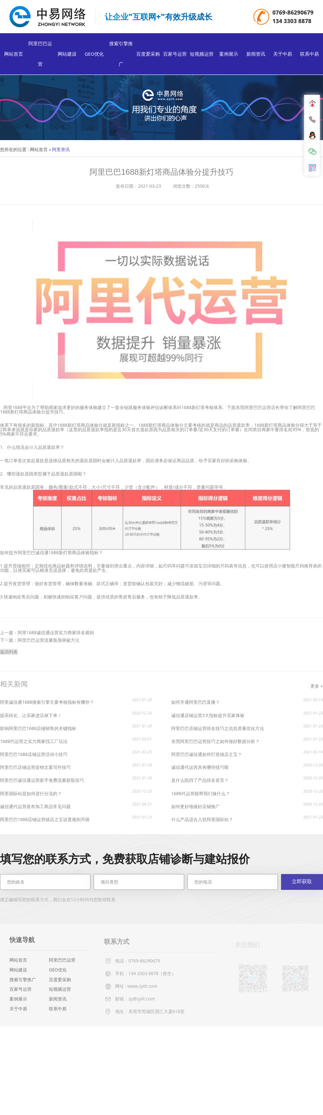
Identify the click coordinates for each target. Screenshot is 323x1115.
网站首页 (13, 55)
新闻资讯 (255, 55)
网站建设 (67, 55)
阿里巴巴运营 (40, 55)
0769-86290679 (293, 12)
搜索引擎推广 (121, 55)
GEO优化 (94, 55)
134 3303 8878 (291, 21)
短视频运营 (202, 55)
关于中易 (282, 55)
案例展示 (228, 55)
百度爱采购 (148, 55)
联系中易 (309, 55)
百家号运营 (175, 55)
